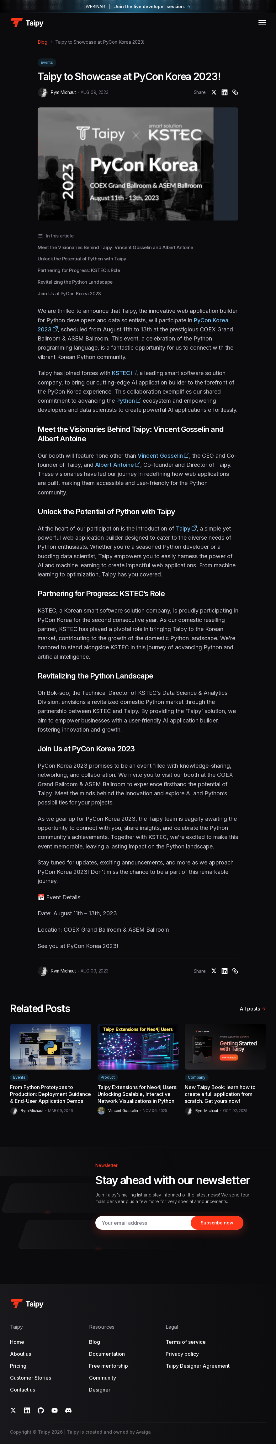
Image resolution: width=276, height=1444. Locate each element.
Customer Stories (30, 1378)
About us (20, 1354)
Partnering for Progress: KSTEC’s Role (79, 270)
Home (17, 1342)
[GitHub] (41, 1410)
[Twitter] (13, 1410)
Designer (99, 1390)
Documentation (107, 1354)
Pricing (18, 1366)
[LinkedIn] (27, 1410)
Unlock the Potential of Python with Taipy (82, 259)
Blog (42, 42)
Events (47, 62)
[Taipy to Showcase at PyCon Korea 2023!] (214, 92)
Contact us (22, 1390)
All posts (253, 1008)
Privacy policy (182, 1354)
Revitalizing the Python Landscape (75, 282)
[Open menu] (262, 22)
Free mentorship (108, 1366)
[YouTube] (54, 1410)
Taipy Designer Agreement (198, 1366)
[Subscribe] (217, 1223)
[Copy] (235, 92)
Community (102, 1378)
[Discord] (68, 1410)
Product (108, 1077)
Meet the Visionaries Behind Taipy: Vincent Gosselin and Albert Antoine (115, 247)
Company (196, 1077)
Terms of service (186, 1342)
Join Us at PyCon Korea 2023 (69, 294)
